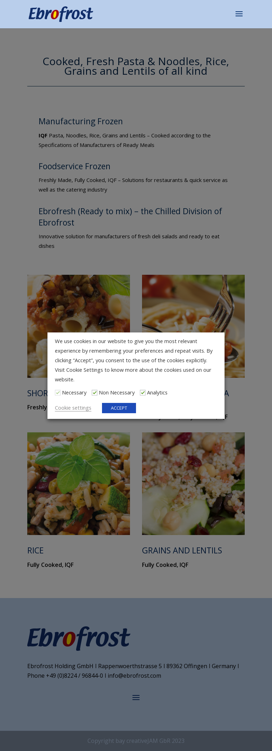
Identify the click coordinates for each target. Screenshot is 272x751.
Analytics (157, 392)
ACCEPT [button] (119, 408)
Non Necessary (117, 392)
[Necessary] (58, 392)
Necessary (74, 392)
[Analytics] (143, 392)
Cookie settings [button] (73, 407)
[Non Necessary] (94, 392)
